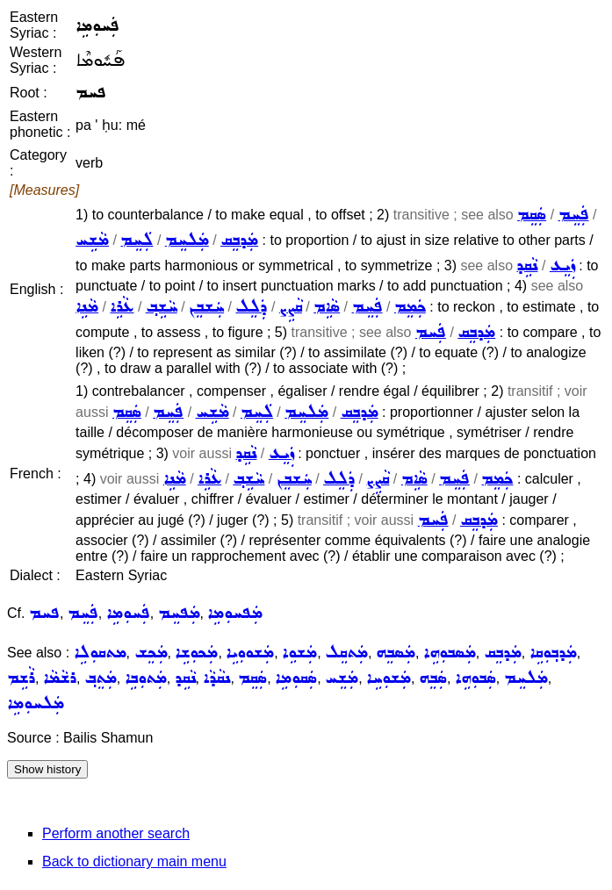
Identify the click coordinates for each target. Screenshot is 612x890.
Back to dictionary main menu (134, 861)
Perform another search (116, 833)
